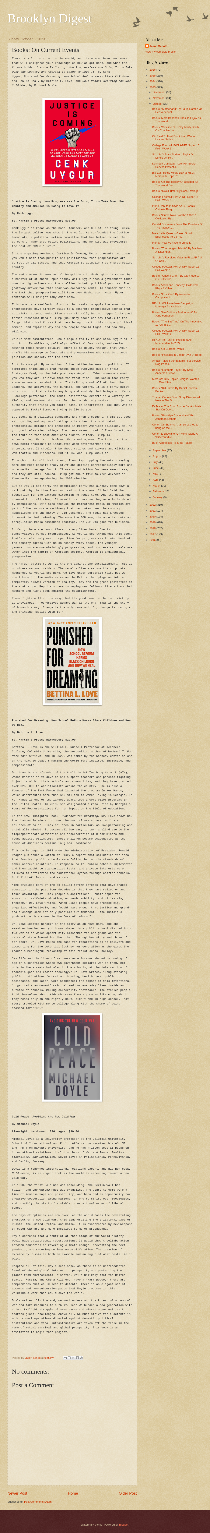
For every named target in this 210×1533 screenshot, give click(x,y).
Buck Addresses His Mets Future (172, 442)
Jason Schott (158, 46)
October (158, 103)
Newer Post (17, 1493)
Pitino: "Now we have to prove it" (172, 242)
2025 (153, 75)
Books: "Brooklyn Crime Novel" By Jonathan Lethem (172, 417)
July (155, 462)
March (157, 485)
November (159, 98)
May (156, 473)
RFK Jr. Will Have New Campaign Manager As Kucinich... (172, 305)
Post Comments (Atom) (38, 1501)
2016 (153, 539)
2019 (153, 522)
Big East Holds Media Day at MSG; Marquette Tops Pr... (173, 174)
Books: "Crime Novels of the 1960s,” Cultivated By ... (174, 216)
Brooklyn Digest (49, 18)
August (157, 456)
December (159, 92)
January (158, 497)
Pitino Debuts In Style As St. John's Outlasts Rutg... (173, 207)
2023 (153, 87)
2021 (153, 510)
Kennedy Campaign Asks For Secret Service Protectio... (174, 165)
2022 (153, 504)
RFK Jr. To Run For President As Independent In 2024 (172, 341)
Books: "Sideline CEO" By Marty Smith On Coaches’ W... (175, 129)
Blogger (124, 1524)
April (156, 479)
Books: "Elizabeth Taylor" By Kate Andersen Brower (172, 371)
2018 (153, 528)
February (158, 491)
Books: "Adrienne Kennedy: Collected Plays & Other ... (174, 286)
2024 (153, 81)
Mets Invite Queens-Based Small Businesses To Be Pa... (172, 235)
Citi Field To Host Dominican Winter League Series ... (173, 138)
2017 (153, 534)
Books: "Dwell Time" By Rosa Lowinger (175, 190)
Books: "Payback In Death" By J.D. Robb (177, 354)
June (156, 468)
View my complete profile (160, 51)
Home (73, 1493)
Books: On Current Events (168, 348)
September (160, 450)
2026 (153, 69)
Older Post (128, 1493)
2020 (153, 516)
